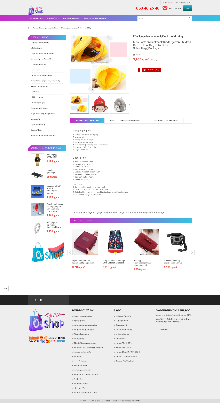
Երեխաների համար (38, 124)
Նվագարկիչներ (36, 130)
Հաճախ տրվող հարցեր (164, 120)
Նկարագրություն (87, 120)
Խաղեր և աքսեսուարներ (39, 86)
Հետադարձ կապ (183, 3)
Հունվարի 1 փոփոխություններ (126, 356)
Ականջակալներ (36, 48)
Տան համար (35, 92)
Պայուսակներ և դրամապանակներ (45, 28)
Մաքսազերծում (121, 325)
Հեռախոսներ (35, 119)
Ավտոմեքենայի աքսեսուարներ (42, 75)
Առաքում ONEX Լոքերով (125, 361)
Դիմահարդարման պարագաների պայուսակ (84, 261)
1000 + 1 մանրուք (37, 97)
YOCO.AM (136, 401)
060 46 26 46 (147, 8)
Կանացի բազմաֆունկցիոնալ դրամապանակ (142, 262)
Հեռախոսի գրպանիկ (51, 171)
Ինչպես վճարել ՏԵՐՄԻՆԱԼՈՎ (128, 352)
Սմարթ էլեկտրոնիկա (38, 64)
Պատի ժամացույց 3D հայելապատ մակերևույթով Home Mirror (55, 207)
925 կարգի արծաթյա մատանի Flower (54, 224)
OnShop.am (89, 212)
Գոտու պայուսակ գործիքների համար (173, 261)
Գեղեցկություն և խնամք (39, 108)
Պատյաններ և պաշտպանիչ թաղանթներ (45, 81)
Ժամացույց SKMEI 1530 (52, 155)
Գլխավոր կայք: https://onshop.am (169, 322)
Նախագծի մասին (122, 321)
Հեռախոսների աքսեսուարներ (41, 59)
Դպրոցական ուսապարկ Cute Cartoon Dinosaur (114, 261)
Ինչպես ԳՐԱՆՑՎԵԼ (124, 347)
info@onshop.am (185, 319)
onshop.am (164, 329)
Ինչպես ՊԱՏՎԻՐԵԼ (124, 343)
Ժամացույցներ (36, 70)
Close (4, 288)
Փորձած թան (120, 338)
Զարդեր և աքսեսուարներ (40, 42)
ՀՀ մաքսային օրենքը (123, 334)
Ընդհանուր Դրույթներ (125, 120)
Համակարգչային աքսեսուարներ (42, 53)
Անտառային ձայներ (38, 103)
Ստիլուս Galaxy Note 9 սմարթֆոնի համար (54, 189)
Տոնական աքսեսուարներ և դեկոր (43, 135)
